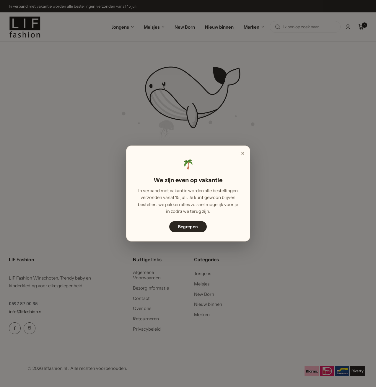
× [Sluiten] (242, 154)
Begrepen (188, 226)
